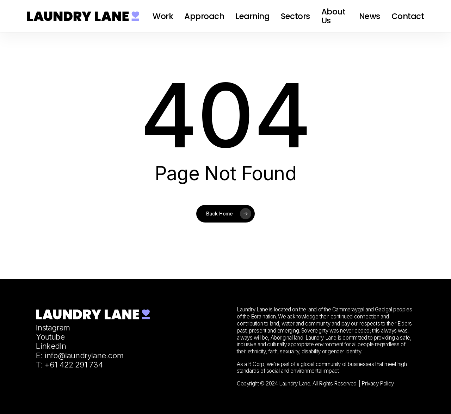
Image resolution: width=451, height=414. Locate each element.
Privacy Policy (378, 383)
